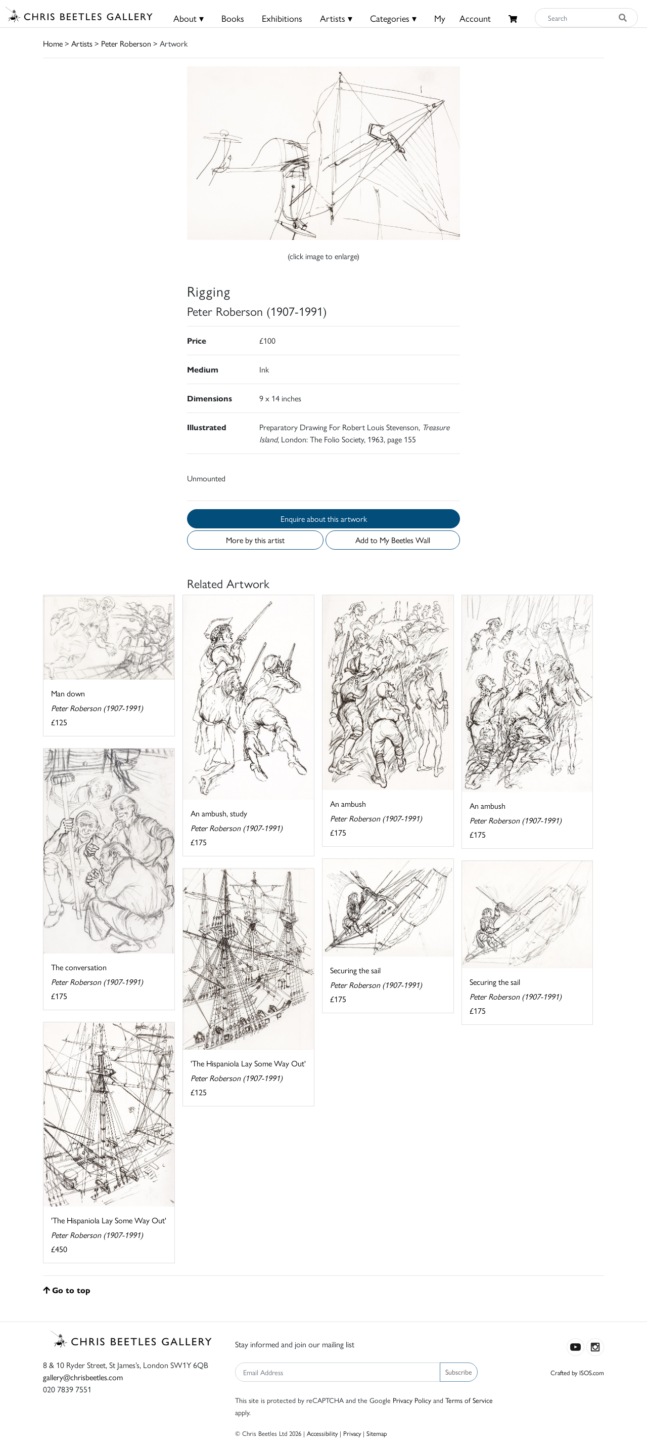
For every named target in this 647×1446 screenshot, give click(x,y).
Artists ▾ (336, 18)
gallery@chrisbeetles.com (83, 1377)
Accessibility (322, 1433)
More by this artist (255, 540)
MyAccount (462, 18)
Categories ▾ (393, 18)
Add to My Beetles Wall (392, 540)
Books (232, 18)
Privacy (352, 1433)
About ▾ (188, 18)
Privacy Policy (412, 1400)
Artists (82, 43)
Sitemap (376, 1433)
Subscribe (458, 1372)
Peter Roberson (126, 43)
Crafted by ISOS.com (577, 1372)
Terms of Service (469, 1400)
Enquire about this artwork (324, 518)
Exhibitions (282, 18)
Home (53, 43)
